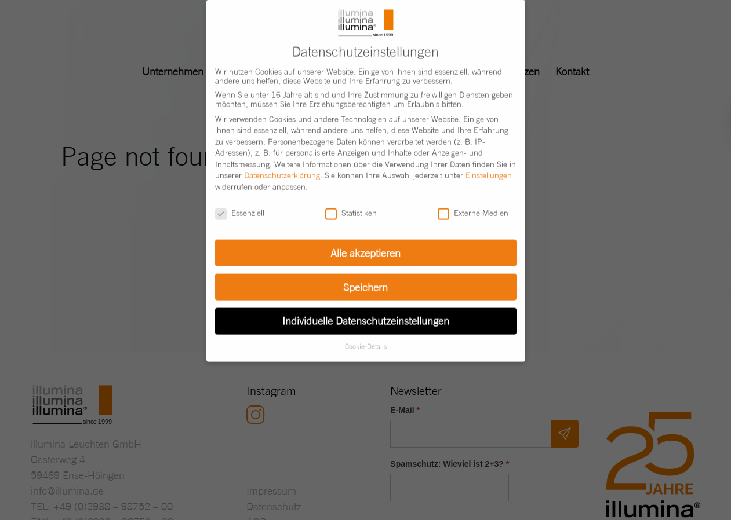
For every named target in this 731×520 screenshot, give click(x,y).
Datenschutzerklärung (282, 165)
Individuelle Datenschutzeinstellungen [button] (365, 311)
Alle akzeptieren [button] (365, 242)
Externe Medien (473, 202)
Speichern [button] (365, 276)
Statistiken (351, 202)
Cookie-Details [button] (366, 336)
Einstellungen (488, 165)
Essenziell (239, 202)
